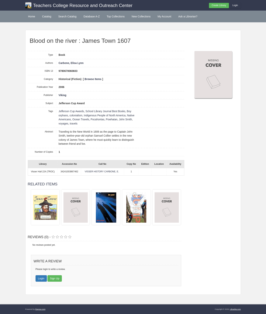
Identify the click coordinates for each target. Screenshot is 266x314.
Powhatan (111, 119)
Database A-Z (92, 16)
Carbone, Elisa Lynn (71, 63)
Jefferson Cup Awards (71, 111)
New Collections (141, 16)
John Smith (125, 119)
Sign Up (54, 278)
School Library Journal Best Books (105, 111)
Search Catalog (67, 16)
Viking (62, 95)
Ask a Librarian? (187, 16)
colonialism (75, 115)
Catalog (46, 16)
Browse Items (93, 79)
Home (31, 16)
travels (74, 123)
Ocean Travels (80, 119)
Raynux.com (40, 309)
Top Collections (116, 16)
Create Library (219, 5)
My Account (164, 16)
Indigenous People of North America (105, 115)
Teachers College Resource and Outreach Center (83, 5)
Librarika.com (235, 309)
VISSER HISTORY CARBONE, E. (102, 171)
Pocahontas (97, 119)
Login (235, 5)
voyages (63, 123)
